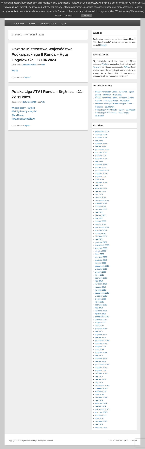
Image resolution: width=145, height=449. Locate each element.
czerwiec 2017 (101, 329)
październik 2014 (102, 385)
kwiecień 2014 (101, 403)
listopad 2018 (100, 290)
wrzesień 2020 (101, 248)
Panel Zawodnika (48, 23)
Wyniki (63, 23)
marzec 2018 (100, 314)
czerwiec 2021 (101, 236)
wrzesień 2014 (101, 388)
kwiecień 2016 (101, 359)
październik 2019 (102, 266)
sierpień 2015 (100, 370)
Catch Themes (131, 440)
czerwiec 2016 (101, 353)
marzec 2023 (100, 191)
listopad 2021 (100, 224)
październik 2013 (102, 409)
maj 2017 (99, 332)
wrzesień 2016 (101, 343)
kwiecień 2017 (101, 335)
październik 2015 (102, 364)
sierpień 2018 (100, 299)
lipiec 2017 (99, 326)
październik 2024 (102, 149)
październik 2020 (102, 245)
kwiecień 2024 (101, 165)
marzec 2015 (100, 379)
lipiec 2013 (99, 418)
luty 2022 (99, 218)
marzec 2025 (100, 147)
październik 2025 (102, 132)
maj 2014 (99, 400)
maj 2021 (99, 239)
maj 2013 (99, 424)
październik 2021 (102, 227)
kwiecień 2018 (101, 311)
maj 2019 (99, 281)
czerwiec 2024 (101, 159)
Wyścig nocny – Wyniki (23, 108)
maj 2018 (99, 308)
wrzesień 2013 (101, 412)
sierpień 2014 (100, 391)
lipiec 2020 (99, 254)
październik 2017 (102, 317)
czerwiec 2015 (101, 373)
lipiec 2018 (99, 302)
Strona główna (17, 23)
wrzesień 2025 (101, 135)
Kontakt (32, 23)
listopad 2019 (100, 263)
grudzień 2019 (101, 260)
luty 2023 (99, 194)
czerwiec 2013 (101, 421)
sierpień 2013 (100, 415)
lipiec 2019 (99, 275)
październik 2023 (102, 170)
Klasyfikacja (18, 115)
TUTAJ (126, 67)
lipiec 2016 (99, 350)
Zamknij (86, 15)
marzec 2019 (100, 287)
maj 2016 (99, 356)
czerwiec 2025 (101, 138)
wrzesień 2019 (101, 269)
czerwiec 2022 (101, 209)
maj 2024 (99, 162)
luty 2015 (99, 382)
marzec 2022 (100, 215)
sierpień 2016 (100, 346)
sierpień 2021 (100, 233)
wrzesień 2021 (101, 230)
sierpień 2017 (100, 323)
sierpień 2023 (100, 176)
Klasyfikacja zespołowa (23, 119)
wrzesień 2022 (101, 203)
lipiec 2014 (99, 394)
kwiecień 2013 (101, 427)
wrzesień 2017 (101, 320)
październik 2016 (102, 341)
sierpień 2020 (100, 251)
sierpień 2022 (100, 206)
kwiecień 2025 (101, 144)
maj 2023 (99, 185)
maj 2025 (99, 141)
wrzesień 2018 (101, 296)
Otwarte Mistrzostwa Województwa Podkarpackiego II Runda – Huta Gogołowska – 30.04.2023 (42, 54)
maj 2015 (99, 376)
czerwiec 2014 (101, 397)
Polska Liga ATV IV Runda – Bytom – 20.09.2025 (115, 110)
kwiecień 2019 (101, 284)
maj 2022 (99, 212)
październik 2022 (102, 200)
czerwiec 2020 (101, 257)
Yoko (43, 65)
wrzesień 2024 (101, 152)
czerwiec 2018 (101, 305)
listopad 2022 (100, 197)
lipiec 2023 (99, 179)
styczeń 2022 (100, 221)
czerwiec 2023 (101, 182)
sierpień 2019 (100, 272)
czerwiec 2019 (101, 278)
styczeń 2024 (100, 167)
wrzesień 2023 (101, 173)
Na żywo (97, 67)
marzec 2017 (100, 338)
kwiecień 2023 (101, 188)
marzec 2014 (100, 406)
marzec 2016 (100, 362)
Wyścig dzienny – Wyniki (24, 111)
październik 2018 (102, 293)
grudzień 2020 (101, 242)
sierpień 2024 (100, 155)
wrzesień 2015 (101, 367)
